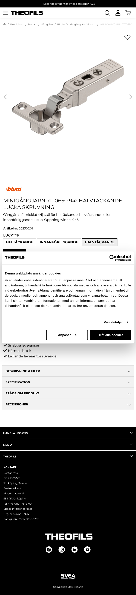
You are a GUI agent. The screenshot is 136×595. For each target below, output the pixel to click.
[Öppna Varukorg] (130, 13)
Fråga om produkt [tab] (68, 394)
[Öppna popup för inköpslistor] (127, 37)
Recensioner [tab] (68, 405)
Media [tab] (68, 444)
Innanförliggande (59, 242)
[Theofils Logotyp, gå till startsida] (27, 13)
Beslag (32, 24)
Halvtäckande (100, 242)
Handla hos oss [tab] (68, 432)
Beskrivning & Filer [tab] (68, 371)
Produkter (16, 24)
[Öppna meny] (5, 13)
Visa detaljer (113, 322)
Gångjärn (47, 24)
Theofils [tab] (68, 456)
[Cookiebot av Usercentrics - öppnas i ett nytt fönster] (112, 258)
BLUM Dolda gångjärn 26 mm (76, 24)
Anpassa (67, 335)
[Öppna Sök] (107, 13)
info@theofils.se (22, 508)
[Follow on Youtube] (87, 549)
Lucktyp (11, 235)
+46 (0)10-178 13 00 (20, 503)
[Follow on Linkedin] (74, 549)
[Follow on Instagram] (61, 549)
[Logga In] (118, 13)
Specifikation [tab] (68, 383)
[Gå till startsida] (4, 24)
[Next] (131, 97)
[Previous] (5, 97)
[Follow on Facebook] (48, 549)
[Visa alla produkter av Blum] (68, 189)
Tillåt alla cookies (110, 335)
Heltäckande (19, 242)
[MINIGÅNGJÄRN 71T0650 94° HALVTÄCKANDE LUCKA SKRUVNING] (68, 97)
